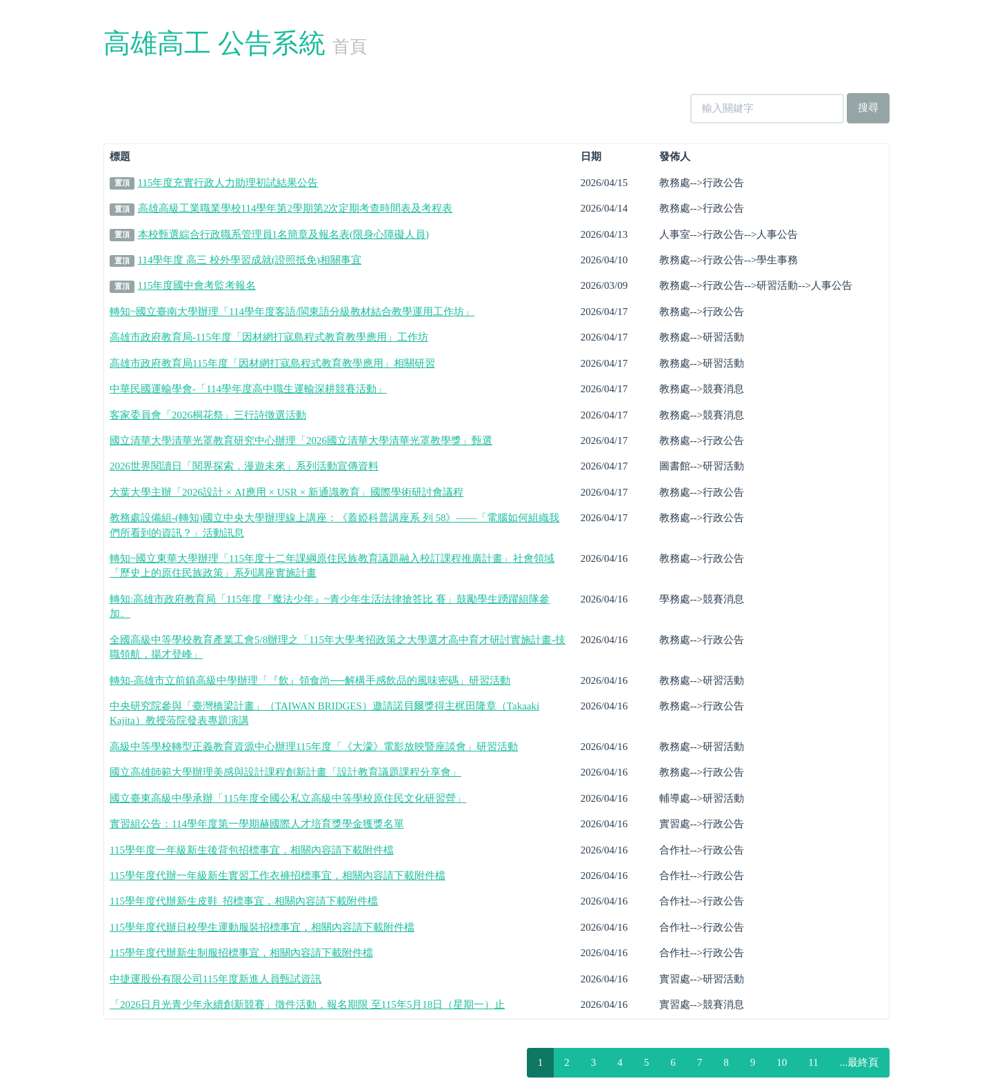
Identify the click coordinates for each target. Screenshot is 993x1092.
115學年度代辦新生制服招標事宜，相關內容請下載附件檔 (241, 952)
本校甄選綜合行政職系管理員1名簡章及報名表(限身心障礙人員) (284, 234)
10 (781, 1062)
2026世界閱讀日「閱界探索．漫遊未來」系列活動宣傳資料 (244, 466)
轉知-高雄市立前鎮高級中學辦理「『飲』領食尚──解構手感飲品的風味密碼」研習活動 (310, 680)
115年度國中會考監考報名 (197, 285)
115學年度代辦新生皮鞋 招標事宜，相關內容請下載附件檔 (244, 901)
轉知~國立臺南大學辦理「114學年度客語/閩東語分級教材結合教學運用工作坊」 (292, 311)
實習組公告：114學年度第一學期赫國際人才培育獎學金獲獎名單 (257, 823)
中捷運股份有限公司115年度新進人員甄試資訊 (215, 978)
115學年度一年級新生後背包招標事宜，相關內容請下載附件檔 (252, 850)
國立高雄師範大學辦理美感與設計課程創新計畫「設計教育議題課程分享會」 (285, 772)
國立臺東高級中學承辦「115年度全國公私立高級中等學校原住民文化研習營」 (288, 798)
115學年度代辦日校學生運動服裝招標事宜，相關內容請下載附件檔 (262, 927)
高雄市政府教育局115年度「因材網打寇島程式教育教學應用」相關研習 (272, 363)
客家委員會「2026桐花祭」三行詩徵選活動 (208, 415)
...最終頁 (859, 1062)
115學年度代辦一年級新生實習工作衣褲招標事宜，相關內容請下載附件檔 (277, 875)
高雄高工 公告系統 (214, 43)
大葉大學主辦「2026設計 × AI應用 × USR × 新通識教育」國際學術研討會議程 (286, 492)
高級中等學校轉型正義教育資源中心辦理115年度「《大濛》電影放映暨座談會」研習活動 (314, 746)
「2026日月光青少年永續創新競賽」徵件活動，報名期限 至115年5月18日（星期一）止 (307, 1004)
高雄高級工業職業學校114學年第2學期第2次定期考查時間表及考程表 (295, 208)
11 (813, 1062)
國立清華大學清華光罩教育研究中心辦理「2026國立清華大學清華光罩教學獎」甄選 (301, 440)
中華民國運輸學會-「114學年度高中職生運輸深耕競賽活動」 (248, 388)
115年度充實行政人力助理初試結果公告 (228, 182)
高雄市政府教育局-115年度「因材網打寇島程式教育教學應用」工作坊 (269, 337)
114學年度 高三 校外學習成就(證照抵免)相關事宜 (249, 259)
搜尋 (868, 107)
